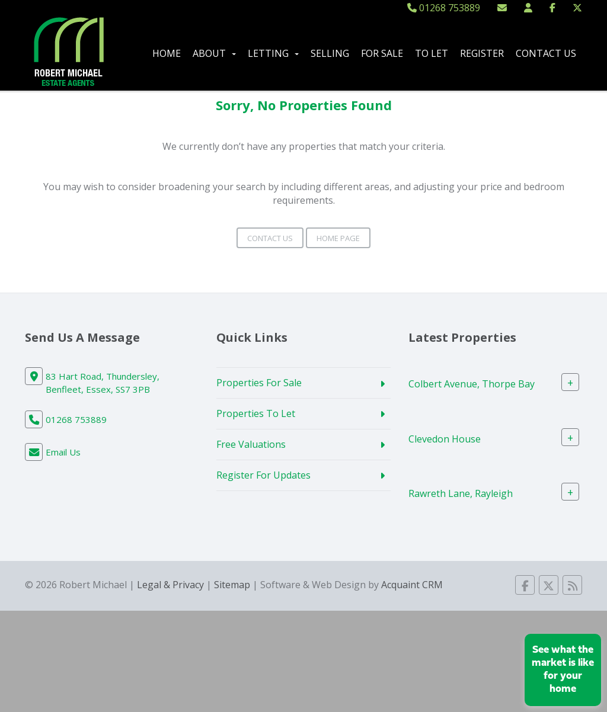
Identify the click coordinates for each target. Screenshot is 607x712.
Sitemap (232, 584)
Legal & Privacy (170, 584)
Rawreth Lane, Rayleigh (460, 493)
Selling (330, 53)
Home (166, 53)
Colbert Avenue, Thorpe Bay (471, 383)
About (214, 53)
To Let (431, 53)
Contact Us (546, 53)
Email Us (63, 452)
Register (482, 53)
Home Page (338, 238)
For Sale (382, 53)
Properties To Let (255, 413)
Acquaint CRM (412, 584)
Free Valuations (251, 444)
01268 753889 (443, 7)
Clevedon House (444, 438)
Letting (273, 53)
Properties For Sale (259, 382)
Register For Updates (263, 475)
